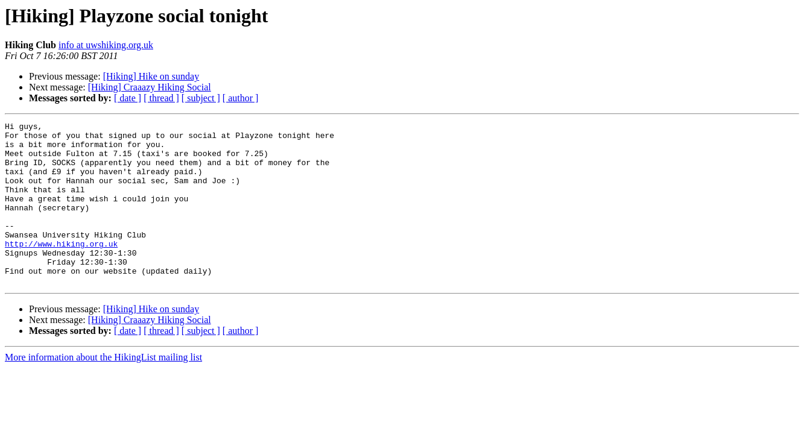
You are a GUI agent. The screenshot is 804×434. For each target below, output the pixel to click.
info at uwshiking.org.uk (106, 45)
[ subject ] (201, 98)
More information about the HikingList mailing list (103, 390)
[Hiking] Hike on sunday (151, 76)
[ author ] (241, 98)
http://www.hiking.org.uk (61, 268)
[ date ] (127, 98)
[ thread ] (161, 98)
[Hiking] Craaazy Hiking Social (149, 87)
